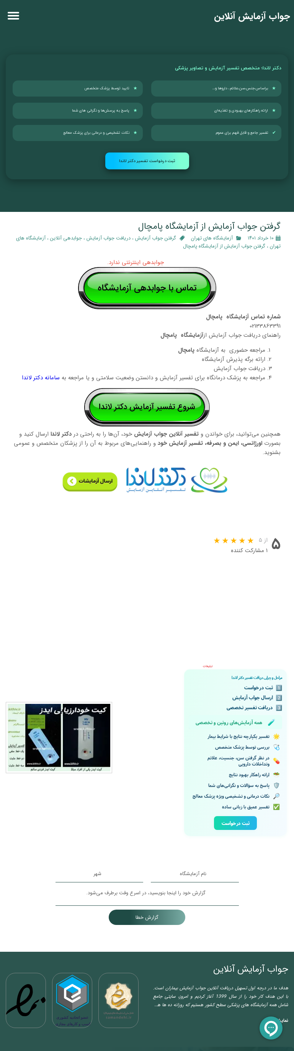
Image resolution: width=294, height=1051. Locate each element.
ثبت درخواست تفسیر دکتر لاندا (147, 161)
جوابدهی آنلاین (66, 238)
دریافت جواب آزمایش (109, 238)
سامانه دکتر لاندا (41, 377)
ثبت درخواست (236, 732)
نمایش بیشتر (275, 930)
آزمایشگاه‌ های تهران (212, 238)
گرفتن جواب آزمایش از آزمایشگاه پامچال (224, 246)
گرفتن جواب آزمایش (155, 238)
